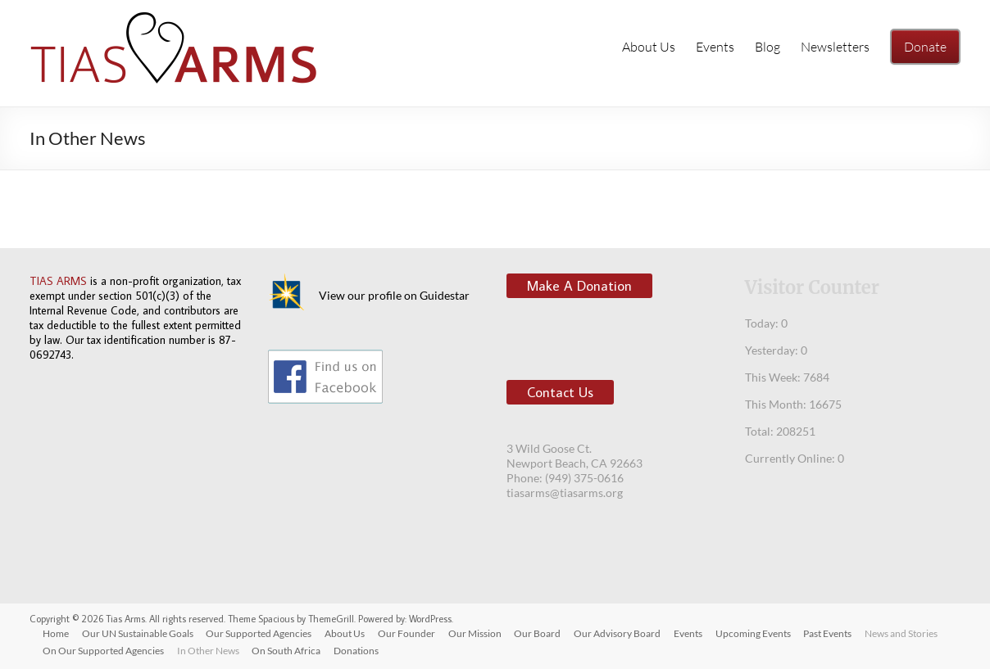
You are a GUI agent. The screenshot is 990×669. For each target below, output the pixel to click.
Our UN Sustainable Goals (137, 633)
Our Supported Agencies (259, 633)
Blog (767, 46)
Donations (356, 650)
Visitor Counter (812, 287)
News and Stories (903, 633)
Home (56, 633)
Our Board (538, 633)
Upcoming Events (754, 633)
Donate (925, 46)
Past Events (830, 633)
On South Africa (286, 650)
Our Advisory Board (618, 633)
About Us (648, 46)
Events (715, 46)
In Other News (208, 650)
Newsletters (835, 46)
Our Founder (407, 633)
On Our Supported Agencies (103, 650)
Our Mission (475, 633)
